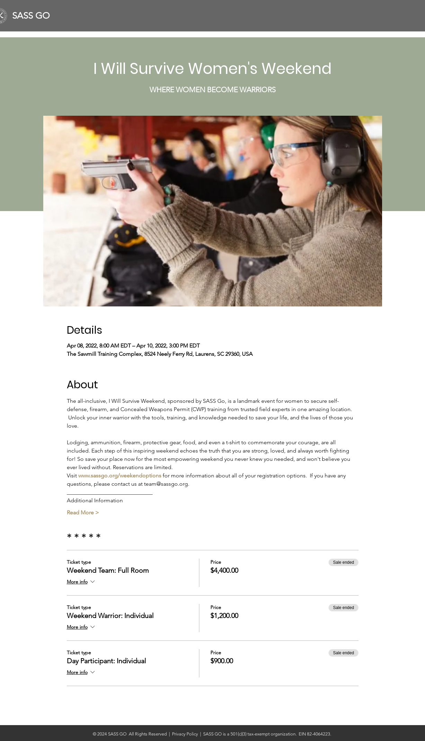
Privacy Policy (186, 734)
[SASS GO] (33, 16)
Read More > (83, 512)
